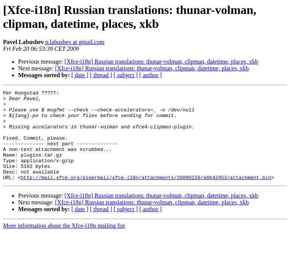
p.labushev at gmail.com (74, 42)
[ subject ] (126, 75)
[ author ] (150, 75)
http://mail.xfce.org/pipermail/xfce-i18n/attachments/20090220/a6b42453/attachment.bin (146, 195)
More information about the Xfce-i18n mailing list (64, 244)
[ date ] (79, 75)
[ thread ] (101, 75)
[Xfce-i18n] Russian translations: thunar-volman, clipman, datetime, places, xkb (161, 61)
